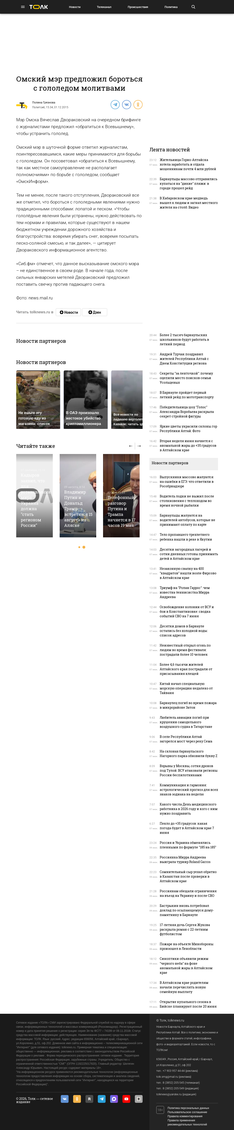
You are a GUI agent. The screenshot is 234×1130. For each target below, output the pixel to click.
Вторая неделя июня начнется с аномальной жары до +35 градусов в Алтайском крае (188, 445)
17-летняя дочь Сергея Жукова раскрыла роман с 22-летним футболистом (185, 929)
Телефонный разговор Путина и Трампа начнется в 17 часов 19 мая (122, 511)
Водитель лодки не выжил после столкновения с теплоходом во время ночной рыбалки (187, 500)
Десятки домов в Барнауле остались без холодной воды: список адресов (184, 630)
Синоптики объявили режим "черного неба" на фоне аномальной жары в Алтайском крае (186, 965)
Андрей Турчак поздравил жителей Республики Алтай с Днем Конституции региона (184, 358)
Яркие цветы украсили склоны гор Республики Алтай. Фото (188, 428)
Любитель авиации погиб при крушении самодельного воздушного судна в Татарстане (186, 722)
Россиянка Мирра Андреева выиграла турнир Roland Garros (185, 859)
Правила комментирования (185, 1116)
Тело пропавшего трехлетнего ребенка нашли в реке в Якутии (186, 536)
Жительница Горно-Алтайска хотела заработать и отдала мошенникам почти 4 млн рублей (188, 164)
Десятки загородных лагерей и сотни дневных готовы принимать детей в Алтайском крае (189, 554)
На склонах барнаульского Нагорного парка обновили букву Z (188, 753)
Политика (171, 7)
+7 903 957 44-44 (174, 1070)
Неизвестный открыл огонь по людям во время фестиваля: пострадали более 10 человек (185, 650)
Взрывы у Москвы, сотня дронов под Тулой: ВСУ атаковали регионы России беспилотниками (189, 770)
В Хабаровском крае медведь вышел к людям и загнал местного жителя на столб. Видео (189, 202)
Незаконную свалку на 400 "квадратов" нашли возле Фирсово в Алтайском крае (188, 573)
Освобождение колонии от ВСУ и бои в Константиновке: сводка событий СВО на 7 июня (187, 611)
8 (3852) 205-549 (173, 1088)
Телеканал (104, 7)
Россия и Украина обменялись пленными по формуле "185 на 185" (188, 844)
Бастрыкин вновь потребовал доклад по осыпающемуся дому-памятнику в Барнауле (187, 910)
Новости (74, 7)
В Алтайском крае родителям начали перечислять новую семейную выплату (184, 987)
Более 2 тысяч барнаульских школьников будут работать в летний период (184, 339)
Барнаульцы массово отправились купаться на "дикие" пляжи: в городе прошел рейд (188, 183)
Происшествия (138, 7)
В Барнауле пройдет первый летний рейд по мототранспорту (187, 394)
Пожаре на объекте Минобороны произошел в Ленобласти (186, 946)
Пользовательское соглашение (187, 1112)
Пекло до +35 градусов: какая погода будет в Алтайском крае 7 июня (187, 828)
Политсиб (38, 107)
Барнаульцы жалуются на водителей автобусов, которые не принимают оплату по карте (187, 520)
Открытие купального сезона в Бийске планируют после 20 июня (188, 1004)
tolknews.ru (176, 1020)
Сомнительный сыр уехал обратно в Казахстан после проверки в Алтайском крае (188, 876)
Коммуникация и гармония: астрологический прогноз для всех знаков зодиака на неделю (189, 789)
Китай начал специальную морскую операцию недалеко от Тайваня (186, 688)
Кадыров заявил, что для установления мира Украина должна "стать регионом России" (36, 500)
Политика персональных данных (188, 1108)
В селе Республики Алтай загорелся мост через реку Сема (186, 738)
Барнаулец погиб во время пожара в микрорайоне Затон (188, 705)
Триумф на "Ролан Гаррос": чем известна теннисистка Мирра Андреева (185, 592)
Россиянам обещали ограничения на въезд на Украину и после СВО (188, 893)
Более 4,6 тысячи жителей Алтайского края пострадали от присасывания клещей (186, 669)
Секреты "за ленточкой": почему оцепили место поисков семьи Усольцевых (186, 378)
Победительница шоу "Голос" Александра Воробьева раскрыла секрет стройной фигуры (187, 411)
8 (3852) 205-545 (173, 1082)
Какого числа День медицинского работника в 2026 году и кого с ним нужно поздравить (189, 809)
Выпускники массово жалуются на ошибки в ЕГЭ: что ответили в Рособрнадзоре (187, 481)
